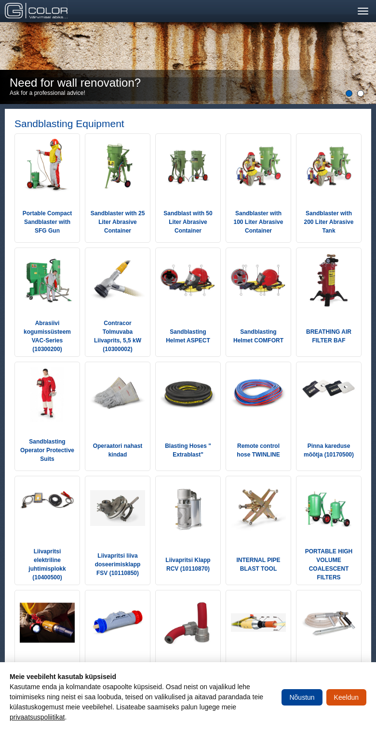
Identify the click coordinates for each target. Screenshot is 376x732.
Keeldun (346, 697)
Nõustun (301, 697)
